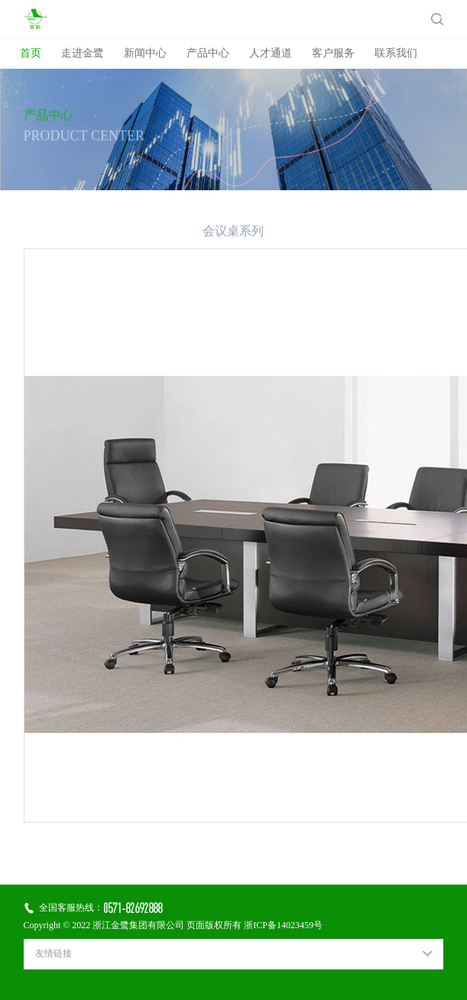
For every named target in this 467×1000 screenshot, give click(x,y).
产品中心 (207, 54)
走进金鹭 (82, 54)
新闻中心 (145, 54)
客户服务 (333, 54)
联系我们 (396, 54)
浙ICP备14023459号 (283, 925)
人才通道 (270, 54)
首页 (30, 54)
